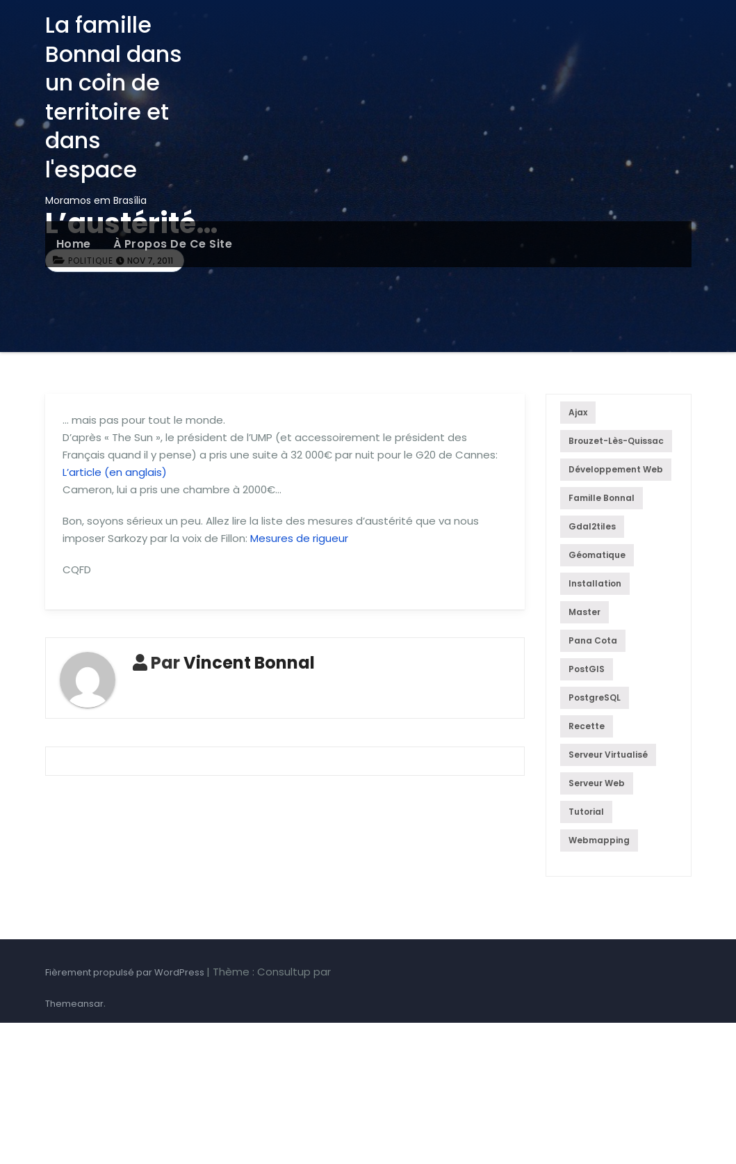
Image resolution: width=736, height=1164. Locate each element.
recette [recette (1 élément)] (587, 726)
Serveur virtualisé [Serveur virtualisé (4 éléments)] (608, 754)
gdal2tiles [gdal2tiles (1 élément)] (592, 526)
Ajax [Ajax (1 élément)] (578, 412)
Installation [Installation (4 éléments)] (595, 583)
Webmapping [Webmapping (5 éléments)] (599, 840)
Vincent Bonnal (249, 662)
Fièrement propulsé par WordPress (125, 972)
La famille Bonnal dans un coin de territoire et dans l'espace (113, 97)
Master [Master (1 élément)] (584, 612)
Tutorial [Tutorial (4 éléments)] (586, 812)
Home (73, 244)
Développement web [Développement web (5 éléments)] (616, 469)
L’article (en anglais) (115, 472)
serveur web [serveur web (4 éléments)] (597, 783)
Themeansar (74, 1003)
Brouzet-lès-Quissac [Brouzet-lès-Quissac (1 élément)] (616, 441)
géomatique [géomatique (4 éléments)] (597, 555)
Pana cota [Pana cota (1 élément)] (593, 640)
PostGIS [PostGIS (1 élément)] (587, 669)
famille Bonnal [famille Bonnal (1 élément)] (602, 498)
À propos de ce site (173, 244)
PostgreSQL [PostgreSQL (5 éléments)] (595, 697)
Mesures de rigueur (299, 538)
